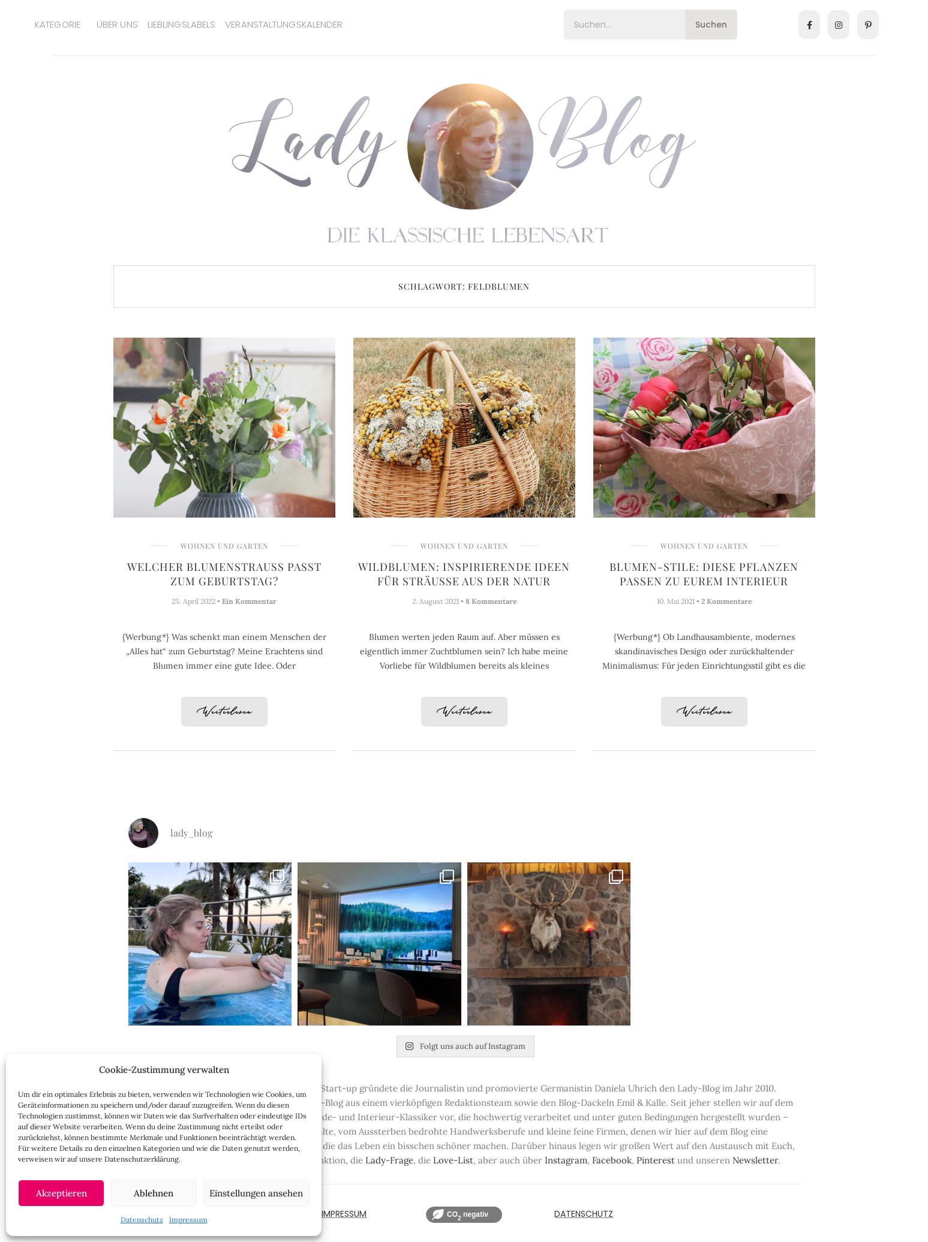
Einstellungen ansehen (256, 1193)
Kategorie (57, 24)
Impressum (188, 1219)
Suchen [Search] (711, 25)
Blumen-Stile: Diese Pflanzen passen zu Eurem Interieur (703, 574)
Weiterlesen (224, 712)
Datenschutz (142, 1219)
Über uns (117, 24)
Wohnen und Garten (224, 546)
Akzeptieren (61, 1193)
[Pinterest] (868, 24)
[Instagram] (838, 24)
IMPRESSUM (344, 1214)
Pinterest (655, 1160)
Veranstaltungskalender (284, 24)
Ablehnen (153, 1193)
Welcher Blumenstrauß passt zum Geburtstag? (224, 574)
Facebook (612, 1160)
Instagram (566, 1160)
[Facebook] (809, 24)
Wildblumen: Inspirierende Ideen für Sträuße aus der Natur (464, 574)
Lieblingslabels (182, 24)
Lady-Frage (389, 1160)
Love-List (453, 1160)
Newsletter (755, 1160)
